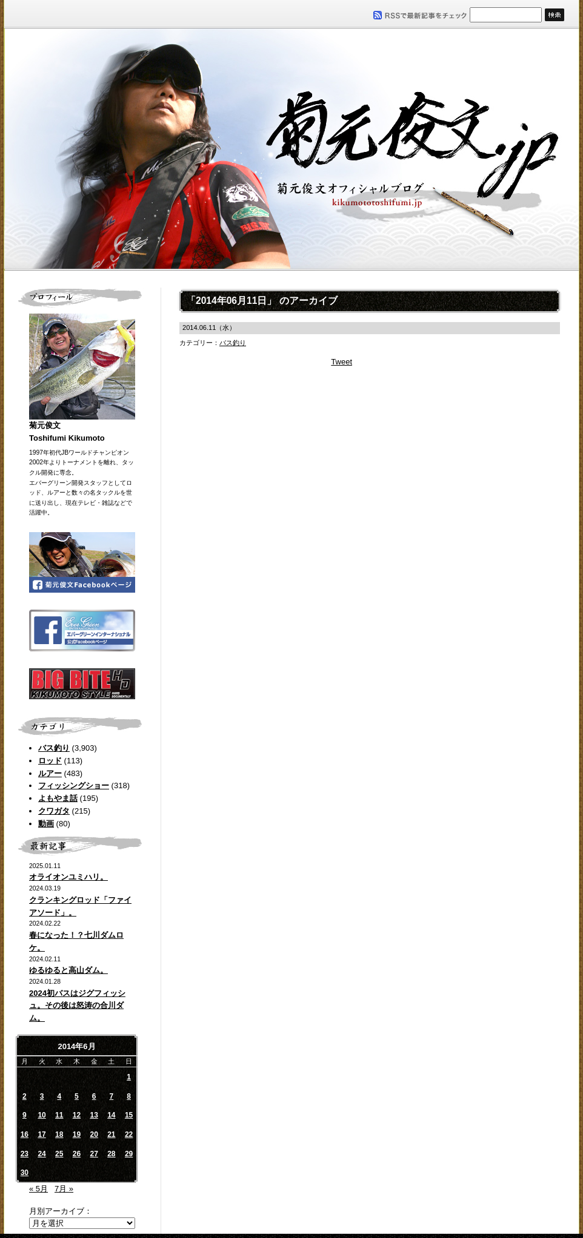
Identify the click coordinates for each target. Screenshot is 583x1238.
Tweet (341, 361)
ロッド (50, 760)
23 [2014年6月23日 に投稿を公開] (24, 1154)
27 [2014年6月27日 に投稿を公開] (94, 1154)
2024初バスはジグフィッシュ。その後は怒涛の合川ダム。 (77, 1006)
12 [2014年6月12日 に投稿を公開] (77, 1115)
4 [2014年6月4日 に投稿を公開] (59, 1096)
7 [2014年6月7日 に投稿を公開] (112, 1096)
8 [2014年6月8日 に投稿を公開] (129, 1096)
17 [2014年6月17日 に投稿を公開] (41, 1134)
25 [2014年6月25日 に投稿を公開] (59, 1154)
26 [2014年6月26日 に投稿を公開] (77, 1154)
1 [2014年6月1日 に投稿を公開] (129, 1077)
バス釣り (54, 747)
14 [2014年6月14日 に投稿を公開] (111, 1115)
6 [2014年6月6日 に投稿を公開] (94, 1096)
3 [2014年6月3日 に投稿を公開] (42, 1096)
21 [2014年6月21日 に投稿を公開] (111, 1134)
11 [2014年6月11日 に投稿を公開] (59, 1115)
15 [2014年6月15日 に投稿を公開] (129, 1115)
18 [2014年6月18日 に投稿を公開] (59, 1134)
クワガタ (54, 810)
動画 (46, 823)
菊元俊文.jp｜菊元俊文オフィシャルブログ (291, 149)
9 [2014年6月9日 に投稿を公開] (24, 1115)
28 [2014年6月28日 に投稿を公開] (111, 1154)
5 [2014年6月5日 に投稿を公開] (77, 1096)
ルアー (50, 773)
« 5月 (38, 1188)
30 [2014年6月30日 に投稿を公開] (24, 1172)
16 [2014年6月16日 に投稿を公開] (24, 1134)
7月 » (64, 1188)
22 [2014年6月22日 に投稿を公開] (129, 1134)
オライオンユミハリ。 (68, 876)
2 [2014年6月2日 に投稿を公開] (24, 1096)
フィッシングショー (73, 785)
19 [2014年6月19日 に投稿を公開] (77, 1134)
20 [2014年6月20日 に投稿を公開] (94, 1134)
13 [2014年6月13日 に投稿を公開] (94, 1115)
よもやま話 (58, 798)
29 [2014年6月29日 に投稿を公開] (129, 1154)
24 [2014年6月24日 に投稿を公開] (41, 1154)
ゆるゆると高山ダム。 (68, 970)
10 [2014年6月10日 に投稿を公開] (41, 1115)
